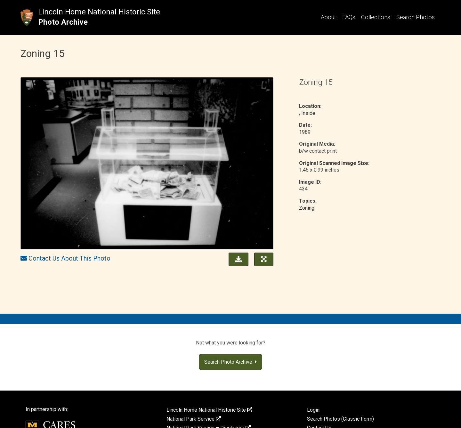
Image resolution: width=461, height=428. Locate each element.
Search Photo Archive (230, 362)
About (328, 17)
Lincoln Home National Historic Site (99, 11)
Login (313, 410)
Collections (375, 17)
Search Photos (415, 17)
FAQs (348, 17)
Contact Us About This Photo (69, 258)
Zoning (306, 208)
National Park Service (193, 419)
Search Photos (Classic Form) (340, 419)
